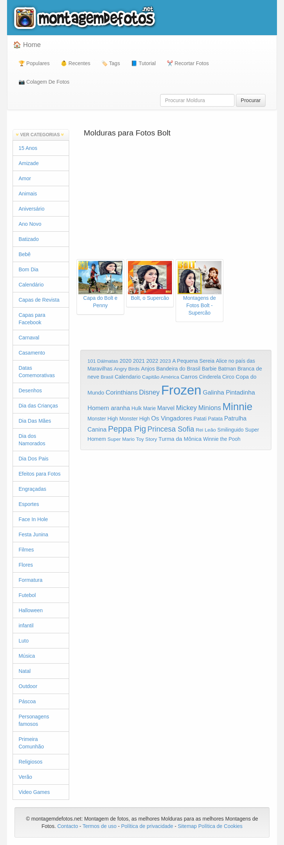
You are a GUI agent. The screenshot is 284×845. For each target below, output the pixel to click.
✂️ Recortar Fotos (188, 63)
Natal (24, 671)
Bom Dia (28, 269)
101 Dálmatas (103, 361)
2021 (139, 361)
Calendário (31, 285)
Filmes (26, 550)
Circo (228, 377)
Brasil (107, 377)
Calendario (128, 377)
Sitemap (187, 826)
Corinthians (122, 392)
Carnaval (28, 338)
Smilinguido (230, 430)
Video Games (34, 792)
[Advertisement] (176, 200)
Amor (24, 178)
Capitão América (160, 377)
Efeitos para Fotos (39, 474)
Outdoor (27, 686)
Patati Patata (208, 419)
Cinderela (210, 377)
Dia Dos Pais (33, 459)
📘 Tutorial (143, 63)
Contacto (68, 826)
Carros (188, 376)
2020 (125, 361)
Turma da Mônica (180, 439)
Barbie (209, 369)
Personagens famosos (33, 720)
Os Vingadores (171, 418)
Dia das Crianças (38, 406)
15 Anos (27, 148)
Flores (25, 565)
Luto (23, 641)
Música (26, 656)
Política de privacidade (147, 826)
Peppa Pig (127, 428)
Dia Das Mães (34, 421)
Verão (25, 777)
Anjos (148, 369)
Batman (227, 369)
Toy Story (146, 439)
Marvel (166, 408)
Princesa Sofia (171, 429)
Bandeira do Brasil (178, 369)
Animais (27, 194)
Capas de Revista (39, 300)
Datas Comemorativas (36, 371)
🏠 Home (27, 44)
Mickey (186, 408)
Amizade (28, 163)
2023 (165, 361)
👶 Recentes (75, 63)
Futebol (27, 595)
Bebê (24, 254)
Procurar (251, 100)
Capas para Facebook (31, 318)
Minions (209, 408)
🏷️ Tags (110, 63)
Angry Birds (127, 369)
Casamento (31, 353)
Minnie (237, 406)
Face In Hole (33, 519)
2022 (152, 361)
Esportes (28, 504)
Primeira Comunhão (31, 743)
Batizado (28, 239)
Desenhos (30, 390)
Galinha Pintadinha (229, 392)
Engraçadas (32, 489)
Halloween (30, 610)
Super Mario (121, 439)
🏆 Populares (34, 63)
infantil (25, 625)
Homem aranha (109, 408)
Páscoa (27, 701)
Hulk (137, 408)
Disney (149, 392)
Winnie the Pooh (221, 439)
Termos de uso (99, 826)
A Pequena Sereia (193, 361)
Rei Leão (206, 430)
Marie (149, 408)
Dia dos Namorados (31, 439)
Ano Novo (29, 224)
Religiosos (30, 762)
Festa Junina (33, 534)
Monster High (103, 419)
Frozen (181, 390)
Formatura (30, 580)
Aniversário (31, 209)
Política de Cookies (220, 826)
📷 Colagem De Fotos (44, 82)
